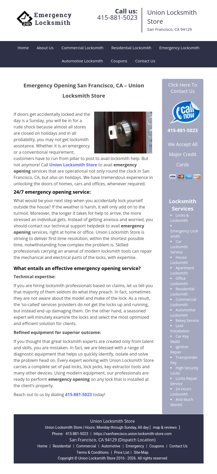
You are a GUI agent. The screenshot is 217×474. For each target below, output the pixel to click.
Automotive (111, 446)
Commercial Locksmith (82, 47)
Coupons (119, 60)
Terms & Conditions (92, 452)
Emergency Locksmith (179, 47)
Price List (121, 452)
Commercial (86, 446)
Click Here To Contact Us (182, 88)
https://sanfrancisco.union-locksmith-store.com (133, 434)
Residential (62, 446)
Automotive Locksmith (82, 60)
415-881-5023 (117, 17)
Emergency (135, 446)
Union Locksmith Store (73, 165)
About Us (45, 47)
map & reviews (165, 427)
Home (23, 47)
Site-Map (141, 452)
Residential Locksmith (131, 47)
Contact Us (145, 60)
